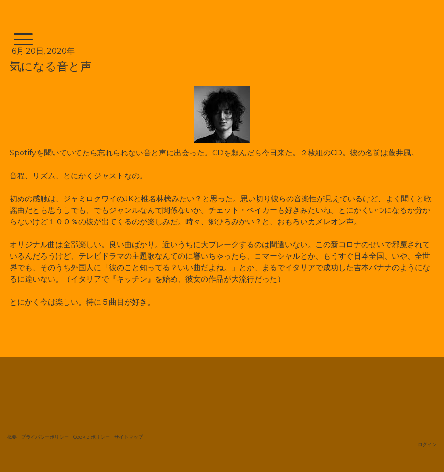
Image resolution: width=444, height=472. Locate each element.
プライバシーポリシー (45, 437)
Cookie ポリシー (91, 437)
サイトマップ (128, 437)
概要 (12, 437)
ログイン (427, 444)
